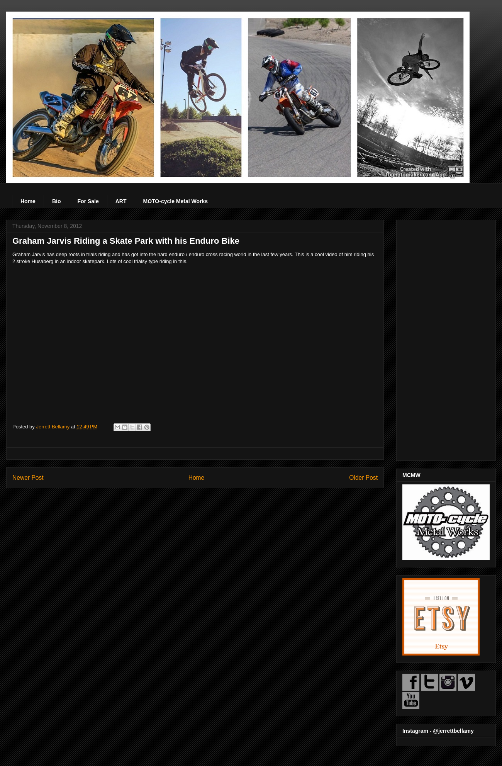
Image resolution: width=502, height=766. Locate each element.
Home (28, 201)
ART (121, 201)
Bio (56, 201)
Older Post (363, 477)
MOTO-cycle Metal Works (175, 201)
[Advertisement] (446, 339)
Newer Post (28, 477)
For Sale (87, 201)
